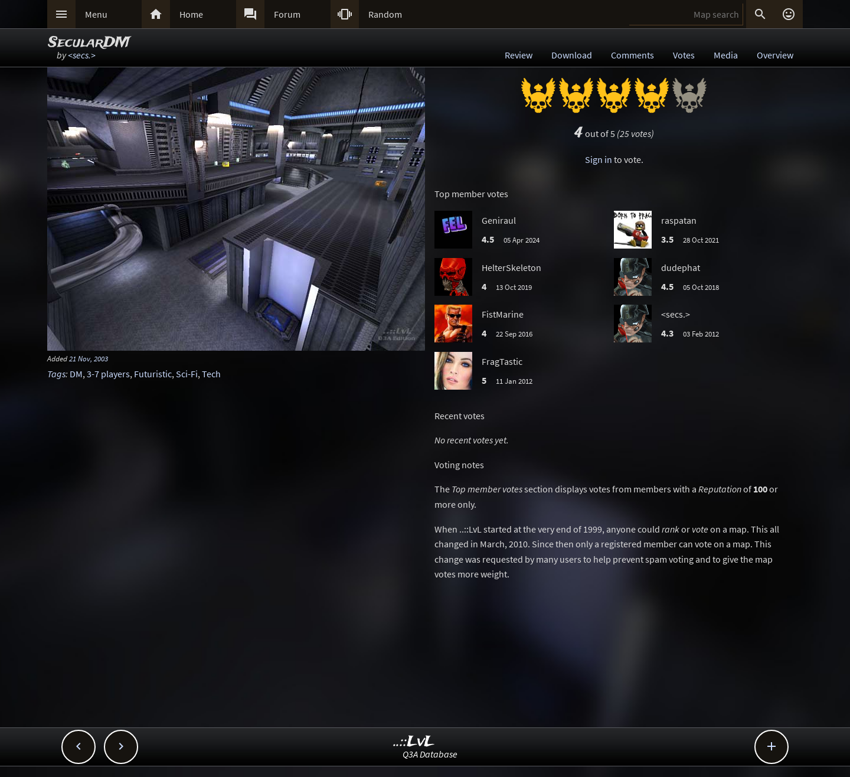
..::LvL (414, 742)
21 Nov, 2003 (88, 358)
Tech (211, 374)
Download (571, 55)
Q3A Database (430, 754)
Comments (632, 55)
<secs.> (82, 55)
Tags (56, 374)
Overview (775, 55)
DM (76, 374)
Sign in (598, 159)
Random (385, 14)
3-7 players (108, 374)
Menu (96, 14)
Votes (684, 55)
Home (191, 14)
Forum (287, 14)
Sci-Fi (187, 374)
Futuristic (153, 374)
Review (518, 55)
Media (726, 55)
